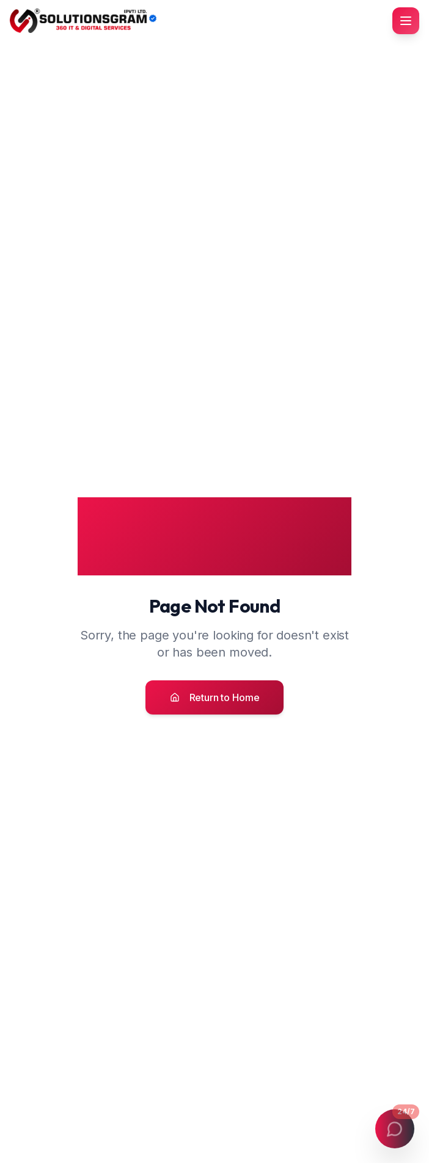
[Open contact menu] (394, 1128)
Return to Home (215, 697)
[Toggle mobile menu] (405, 20)
